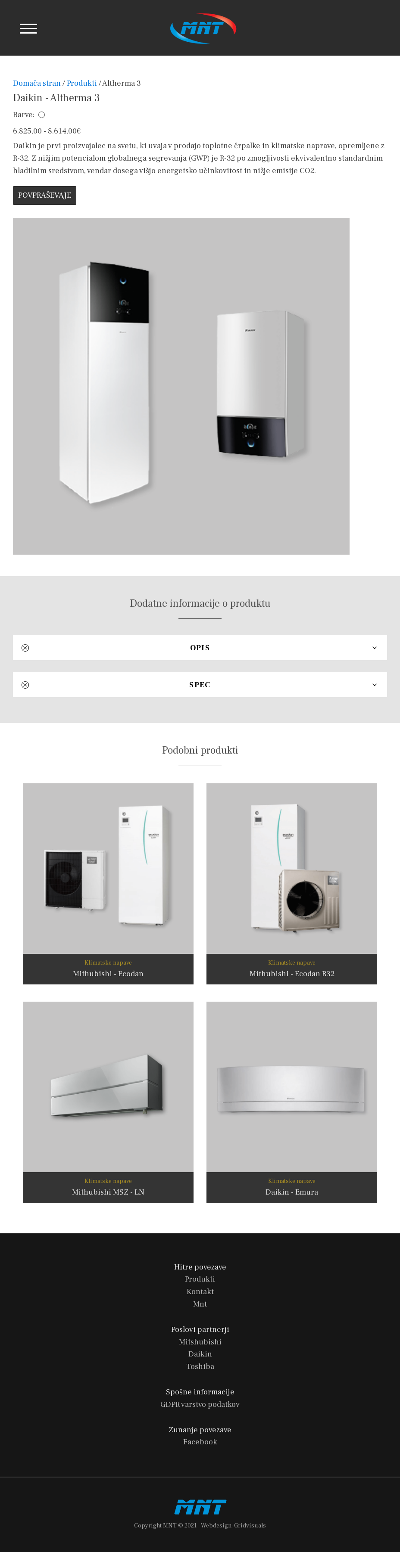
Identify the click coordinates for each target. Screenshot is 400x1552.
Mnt (200, 1304)
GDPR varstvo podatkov (200, 1404)
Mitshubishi (200, 1342)
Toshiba (200, 1367)
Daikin (200, 1354)
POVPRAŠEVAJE (44, 195)
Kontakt (200, 1292)
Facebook (200, 1442)
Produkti (82, 83)
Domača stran (37, 83)
